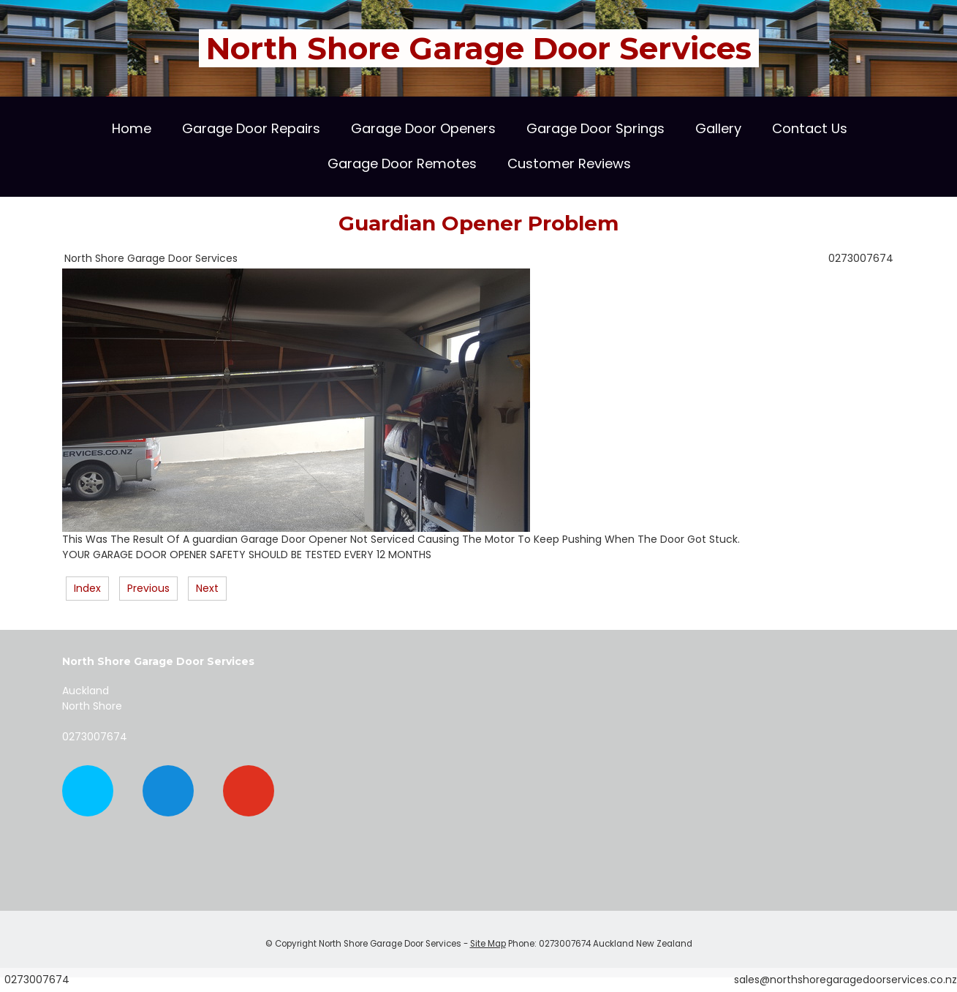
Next (207, 588)
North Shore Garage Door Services (479, 48)
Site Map (488, 944)
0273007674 (860, 258)
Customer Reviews (569, 163)
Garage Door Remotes (402, 163)
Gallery (718, 128)
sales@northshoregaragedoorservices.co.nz (845, 979)
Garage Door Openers (423, 128)
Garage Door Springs (595, 128)
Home (131, 128)
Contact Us (809, 128)
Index (87, 588)
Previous (148, 588)
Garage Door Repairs (251, 128)
